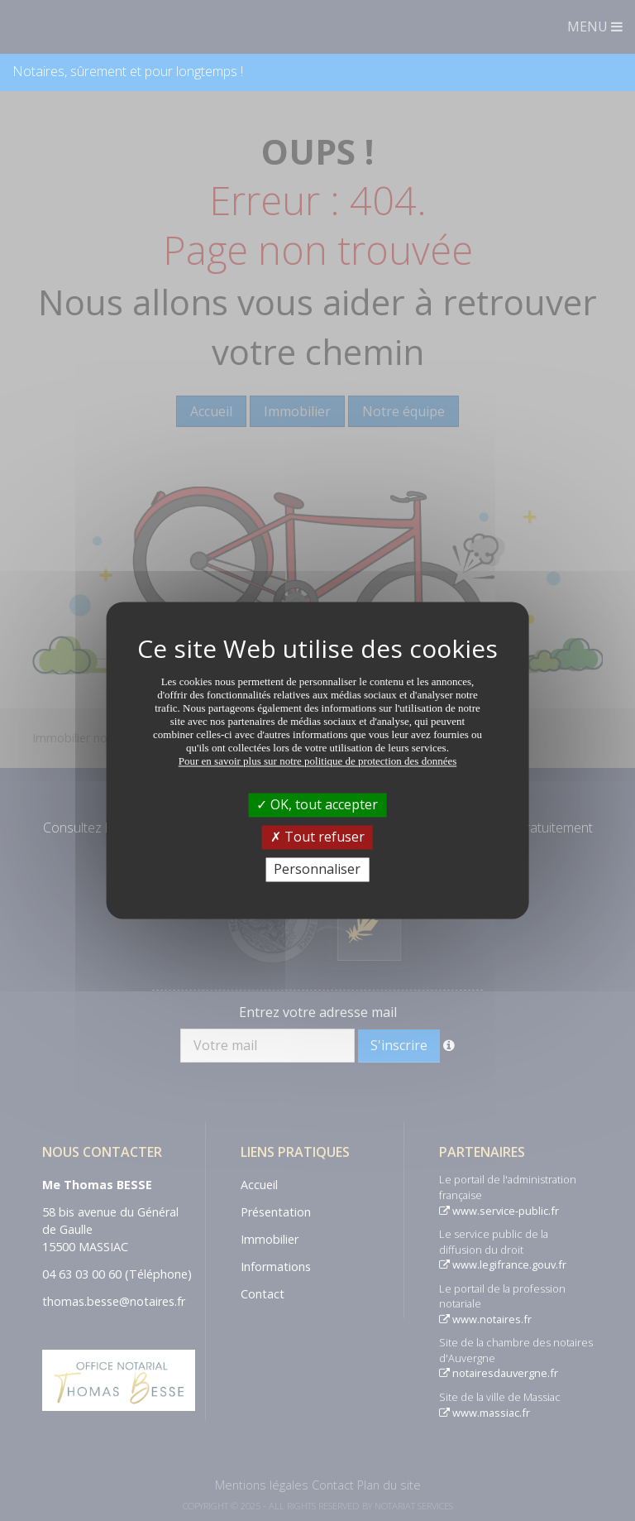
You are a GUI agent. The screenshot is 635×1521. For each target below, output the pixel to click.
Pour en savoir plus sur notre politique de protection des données (318, 761)
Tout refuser (317, 837)
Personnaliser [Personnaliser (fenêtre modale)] (317, 869)
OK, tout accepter (317, 804)
